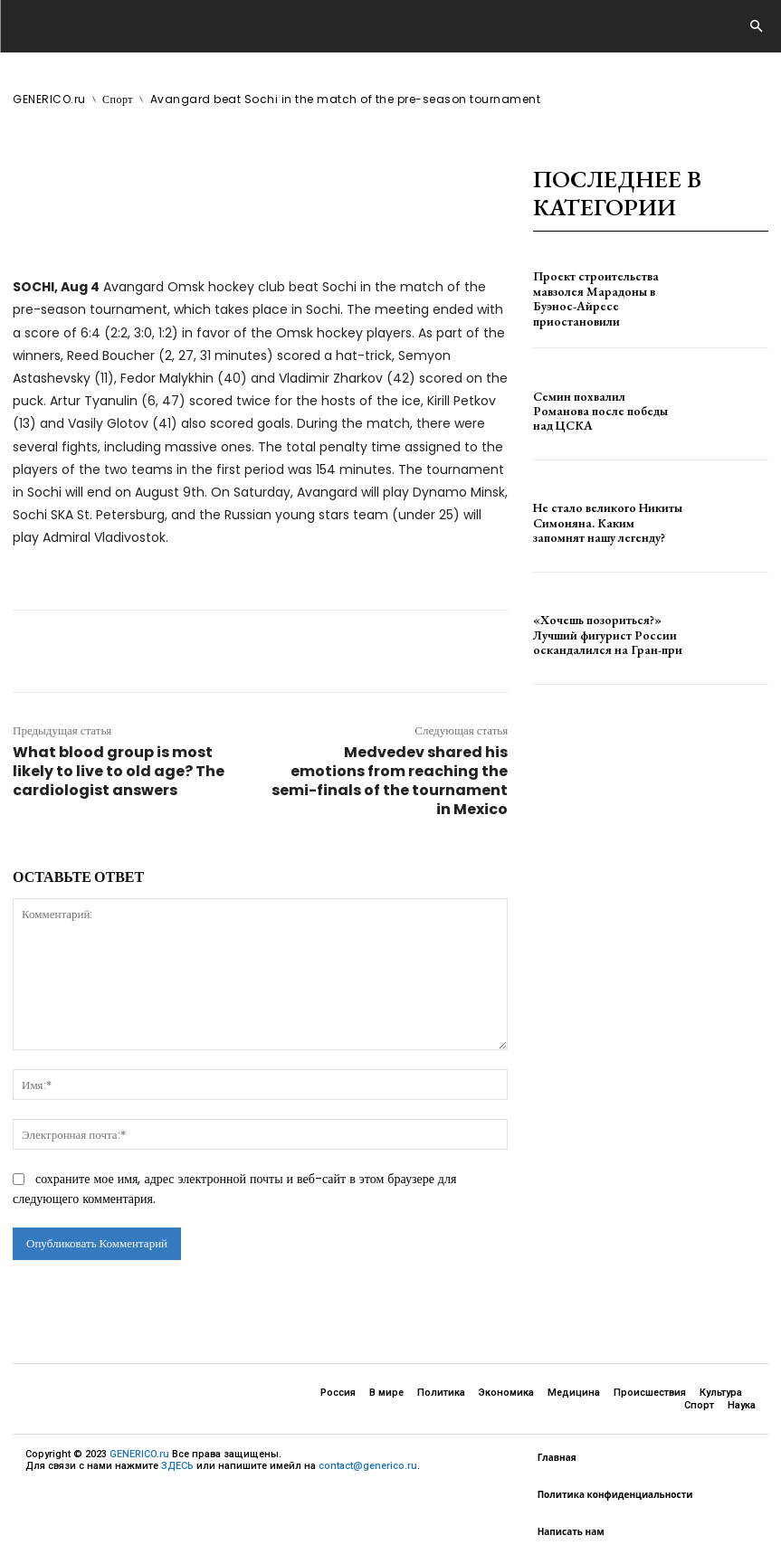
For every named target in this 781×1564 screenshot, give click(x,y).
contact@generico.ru (368, 1466)
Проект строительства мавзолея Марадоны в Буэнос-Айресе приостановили (606, 299)
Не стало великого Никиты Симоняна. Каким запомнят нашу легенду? (597, 523)
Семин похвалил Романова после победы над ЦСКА (597, 410)
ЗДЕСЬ (177, 1466)
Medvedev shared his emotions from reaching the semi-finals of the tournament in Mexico (389, 781)
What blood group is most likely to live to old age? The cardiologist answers (118, 771)
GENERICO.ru (139, 1454)
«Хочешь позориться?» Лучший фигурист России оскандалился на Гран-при (594, 634)
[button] (755, 27)
